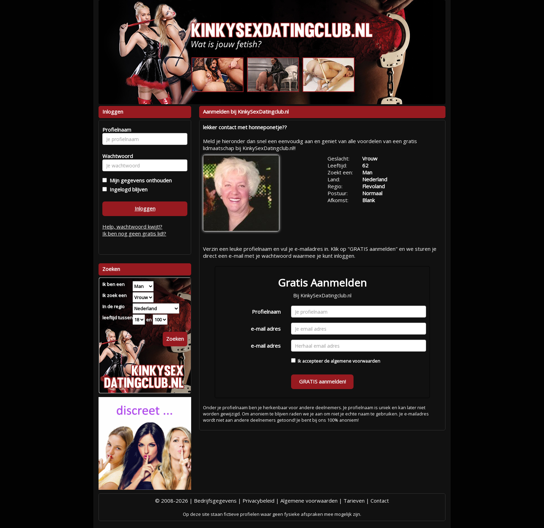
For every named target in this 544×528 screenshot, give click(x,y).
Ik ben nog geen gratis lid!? (134, 233)
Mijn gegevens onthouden (139, 180)
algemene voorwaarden (355, 361)
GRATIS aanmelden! (322, 381)
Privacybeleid (258, 500)
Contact (380, 500)
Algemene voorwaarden (309, 500)
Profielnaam (266, 311)
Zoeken (175, 338)
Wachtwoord (115, 155)
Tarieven (354, 500)
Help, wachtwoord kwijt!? (132, 226)
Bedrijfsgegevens (215, 500)
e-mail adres (266, 328)
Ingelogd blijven (127, 189)
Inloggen (145, 208)
